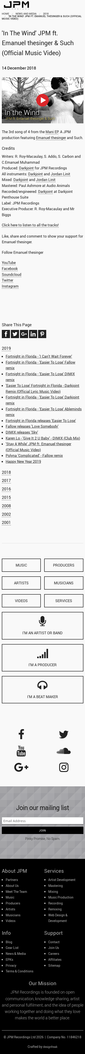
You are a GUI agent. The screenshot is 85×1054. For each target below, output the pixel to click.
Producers (13, 903)
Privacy (11, 965)
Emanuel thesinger (51, 137)
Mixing (53, 892)
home (5, 13)
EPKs (9, 960)
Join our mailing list (42, 808)
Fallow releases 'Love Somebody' (32, 426)
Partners (12, 880)
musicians (63, 582)
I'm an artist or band (42, 625)
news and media (26, 13)
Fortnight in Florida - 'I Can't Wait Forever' (39, 356)
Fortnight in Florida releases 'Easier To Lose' (41, 420)
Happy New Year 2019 (23, 461)
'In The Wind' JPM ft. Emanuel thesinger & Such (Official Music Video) (42, 17)
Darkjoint (26, 168)
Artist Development (61, 880)
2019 (6, 348)
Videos (10, 921)
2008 (6, 505)
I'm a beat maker (42, 689)
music (21, 565)
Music (10, 897)
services (63, 600)
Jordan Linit (60, 173)
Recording (55, 903)
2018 (46, 13)
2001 (6, 522)
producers (63, 565)
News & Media (16, 954)
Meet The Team (16, 892)
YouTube (9, 262)
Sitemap (54, 965)
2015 (6, 497)
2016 (6, 489)
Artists (10, 909)
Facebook (10, 268)
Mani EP (52, 131)
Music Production (60, 897)
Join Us (53, 948)
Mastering (55, 886)
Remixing (55, 909)
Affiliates (54, 960)
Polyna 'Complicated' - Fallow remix (34, 455)
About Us (12, 886)
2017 (6, 480)
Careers (53, 954)
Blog (9, 942)
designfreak (50, 1047)
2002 (6, 514)
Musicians (13, 915)
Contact (54, 942)
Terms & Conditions (19, 971)
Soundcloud (11, 274)
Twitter (7, 280)
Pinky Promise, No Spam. (42, 838)
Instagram (10, 286)
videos (21, 600)
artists (21, 582)
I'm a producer (43, 657)
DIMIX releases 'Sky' (22, 432)
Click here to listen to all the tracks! (30, 225)
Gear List (12, 948)
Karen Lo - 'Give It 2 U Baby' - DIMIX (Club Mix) (43, 438)
